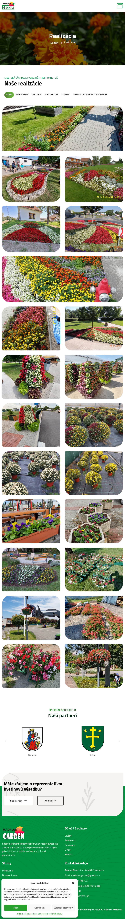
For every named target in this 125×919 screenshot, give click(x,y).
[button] (73, 883)
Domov (54, 42)
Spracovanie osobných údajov (50, 914)
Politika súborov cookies (27, 914)
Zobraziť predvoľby (63, 907)
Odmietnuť (39, 907)
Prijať (15, 907)
